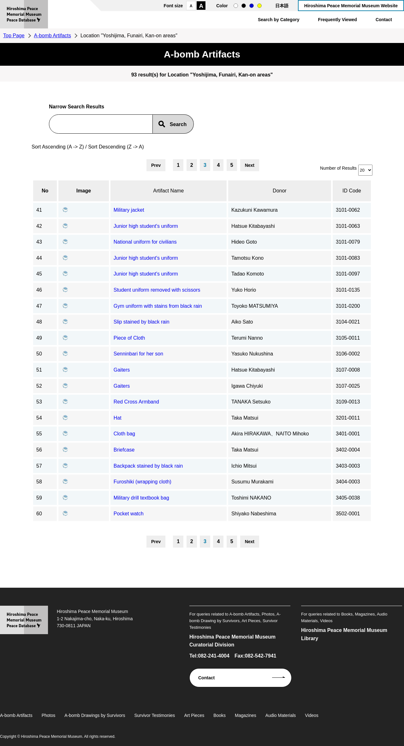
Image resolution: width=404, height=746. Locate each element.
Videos (311, 715)
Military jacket (129, 210)
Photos (49, 715)
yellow (259, 5)
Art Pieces (194, 715)
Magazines (245, 715)
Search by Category (279, 19)
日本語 (281, 5)
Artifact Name (168, 190)
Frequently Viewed (337, 19)
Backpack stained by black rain (148, 466)
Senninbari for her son (138, 353)
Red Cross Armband (136, 401)
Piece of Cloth (129, 338)
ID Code (351, 190)
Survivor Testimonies (154, 715)
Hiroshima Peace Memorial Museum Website (351, 5)
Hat (118, 418)
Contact (384, 19)
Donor (280, 190)
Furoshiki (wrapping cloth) (142, 481)
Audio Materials (280, 715)
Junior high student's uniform (146, 226)
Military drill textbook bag (141, 497)
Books (219, 715)
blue (251, 5)
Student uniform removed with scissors (157, 290)
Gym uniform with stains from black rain (158, 306)
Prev (156, 165)
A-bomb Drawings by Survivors (94, 715)
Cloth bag (124, 433)
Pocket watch (129, 513)
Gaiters (122, 370)
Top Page (14, 35)
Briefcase (124, 449)
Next (249, 165)
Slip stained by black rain (141, 321)
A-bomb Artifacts (52, 35)
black (243, 5)
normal (236, 5)
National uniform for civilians (145, 242)
